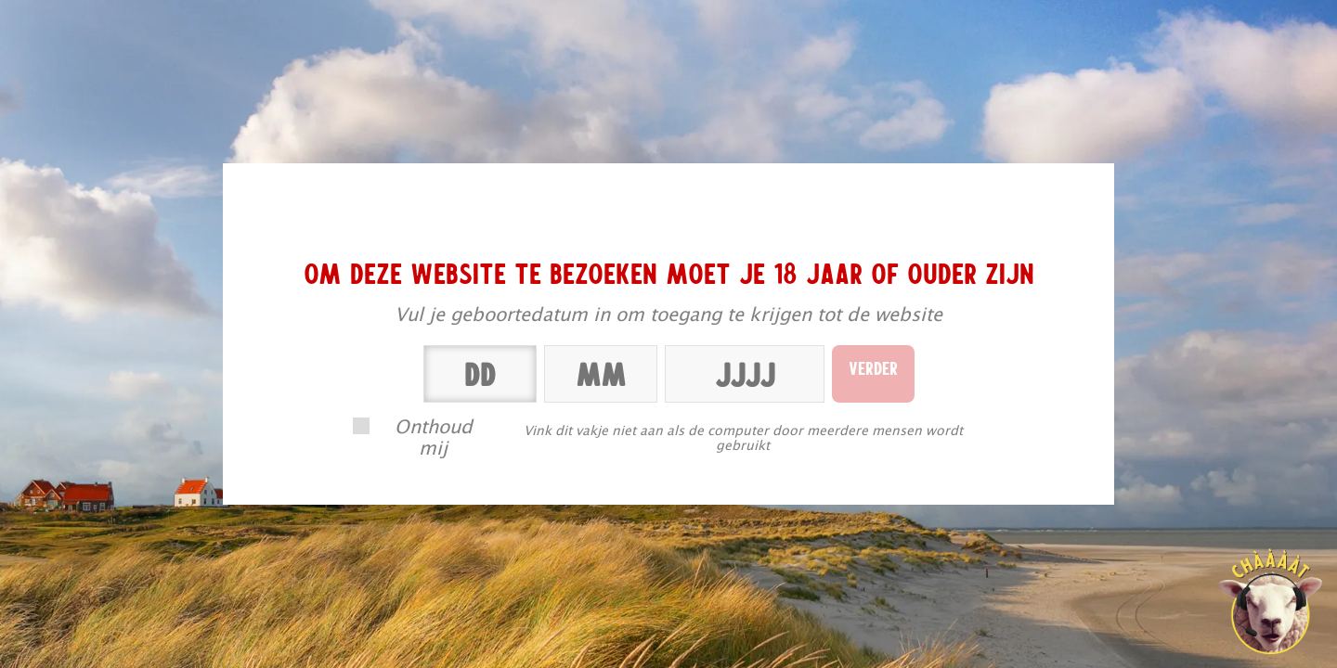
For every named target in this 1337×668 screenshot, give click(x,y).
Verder (873, 367)
